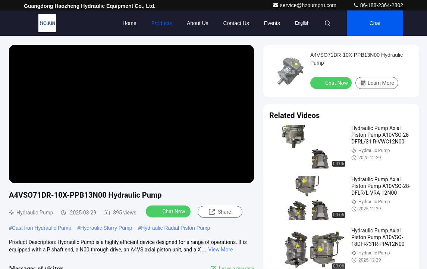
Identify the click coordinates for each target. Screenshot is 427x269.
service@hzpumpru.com (305, 5)
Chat (375, 23)
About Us (197, 23)
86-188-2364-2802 (378, 5)
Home (129, 23)
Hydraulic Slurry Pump (106, 228)
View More (220, 250)
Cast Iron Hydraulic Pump (42, 228)
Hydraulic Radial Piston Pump (175, 228)
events (272, 23)
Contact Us (236, 23)
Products (161, 23)
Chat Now (169, 211)
